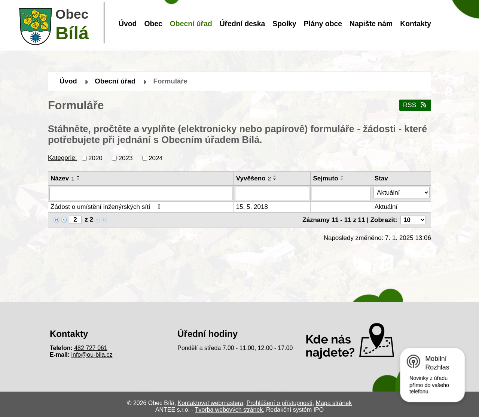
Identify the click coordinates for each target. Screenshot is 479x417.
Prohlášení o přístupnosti (279, 403)
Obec (153, 23)
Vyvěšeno (253, 178)
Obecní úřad (191, 23)
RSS (415, 105)
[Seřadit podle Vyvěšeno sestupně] (275, 179)
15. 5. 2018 (252, 206)
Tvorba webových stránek (229, 410)
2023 (126, 157)
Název (62, 178)
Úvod (128, 23)
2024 (156, 157)
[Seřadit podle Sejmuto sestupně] (342, 179)
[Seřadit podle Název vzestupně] (78, 176)
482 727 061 (90, 348)
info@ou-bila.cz (92, 354)
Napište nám (371, 23)
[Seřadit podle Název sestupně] (78, 179)
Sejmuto (325, 178)
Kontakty (415, 23)
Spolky (284, 23)
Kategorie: (62, 157)
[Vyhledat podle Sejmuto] (341, 193)
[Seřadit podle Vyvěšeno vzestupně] (275, 176)
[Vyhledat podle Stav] (401, 193)
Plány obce (323, 23)
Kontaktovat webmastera (210, 403)
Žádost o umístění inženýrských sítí (107, 206)
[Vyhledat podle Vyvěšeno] (272, 193)
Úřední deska (242, 23)
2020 (95, 157)
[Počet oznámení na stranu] (413, 220)
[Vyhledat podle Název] (140, 193)
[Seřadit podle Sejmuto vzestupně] (342, 176)
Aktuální (386, 206)
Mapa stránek (334, 403)
